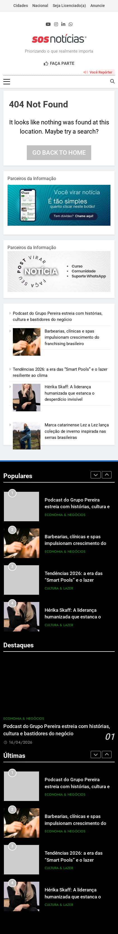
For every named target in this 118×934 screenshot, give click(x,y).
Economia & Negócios (65, 514)
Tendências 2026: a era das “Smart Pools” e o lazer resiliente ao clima (74, 580)
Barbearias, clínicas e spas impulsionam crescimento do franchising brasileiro (72, 337)
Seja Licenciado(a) (69, 5)
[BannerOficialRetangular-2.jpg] (59, 290)
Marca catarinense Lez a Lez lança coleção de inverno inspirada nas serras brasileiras (77, 431)
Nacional (40, 5)
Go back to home (59, 152)
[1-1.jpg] (59, 224)
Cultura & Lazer (59, 588)
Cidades (20, 5)
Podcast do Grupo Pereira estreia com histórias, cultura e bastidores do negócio (77, 507)
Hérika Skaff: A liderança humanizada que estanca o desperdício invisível (70, 393)
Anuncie (97, 5)
